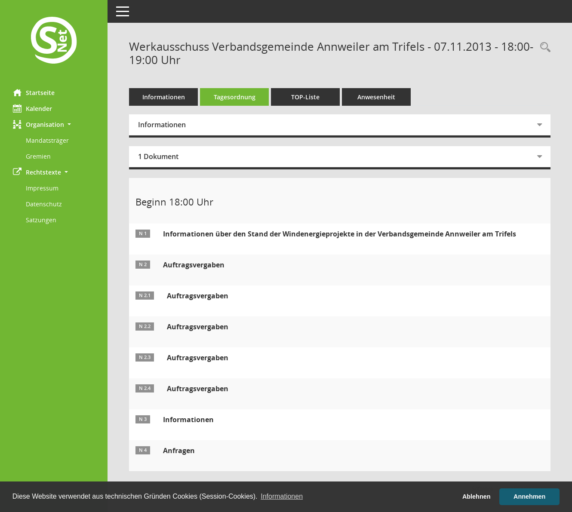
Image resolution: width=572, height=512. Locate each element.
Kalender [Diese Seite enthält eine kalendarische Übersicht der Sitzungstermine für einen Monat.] (32, 108)
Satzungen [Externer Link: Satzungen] (41, 220)
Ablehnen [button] (476, 496)
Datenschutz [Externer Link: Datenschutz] (44, 204)
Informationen (163, 97)
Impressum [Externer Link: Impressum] (42, 188)
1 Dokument (158, 156)
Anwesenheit (376, 97)
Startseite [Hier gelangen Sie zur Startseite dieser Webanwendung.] (34, 92)
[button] (54, 124)
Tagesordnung (234, 97)
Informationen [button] (282, 496)
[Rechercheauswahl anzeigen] (543, 47)
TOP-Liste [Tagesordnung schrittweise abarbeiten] (305, 97)
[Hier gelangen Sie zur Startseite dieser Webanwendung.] (54, 41)
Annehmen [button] (529, 496)
